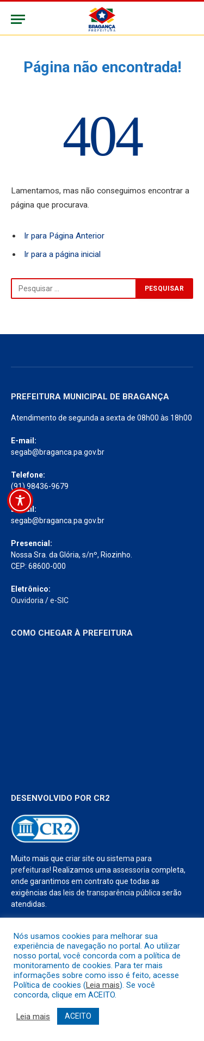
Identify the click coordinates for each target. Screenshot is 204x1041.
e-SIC (59, 600)
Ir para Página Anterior (64, 236)
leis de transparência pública (111, 892)
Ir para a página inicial (62, 254)
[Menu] (18, 19)
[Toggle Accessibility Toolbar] (20, 500)
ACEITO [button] (78, 1016)
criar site (80, 858)
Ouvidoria (27, 600)
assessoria (131, 870)
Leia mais (103, 985)
